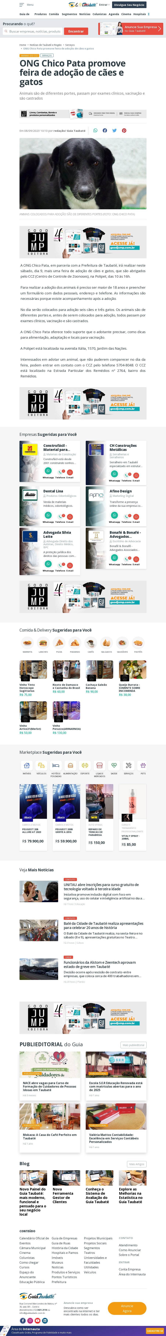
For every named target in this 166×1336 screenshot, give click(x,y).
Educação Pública (32, 1282)
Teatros (89, 1253)
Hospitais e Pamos (65, 1253)
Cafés (90, 644)
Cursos (24, 1267)
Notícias (84, 14)
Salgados (106, 644)
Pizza (59, 644)
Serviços (70, 44)
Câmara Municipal (33, 1248)
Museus (57, 1262)
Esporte (85, 768)
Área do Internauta (132, 1274)
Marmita (27, 644)
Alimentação (70, 768)
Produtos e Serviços (66, 1272)
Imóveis (27, 768)
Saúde (114, 768)
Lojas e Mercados (99, 769)
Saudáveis (122, 644)
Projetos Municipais (98, 1238)
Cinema (126, 14)
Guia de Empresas (64, 1238)
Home (23, 44)
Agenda (114, 14)
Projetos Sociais (95, 1243)
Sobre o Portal (129, 1255)
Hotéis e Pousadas (56, 769)
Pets (143, 768)
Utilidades (91, 1267)
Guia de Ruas (61, 1243)
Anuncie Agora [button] (127, 1308)
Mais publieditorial (133, 1045)
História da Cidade (65, 1248)
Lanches (43, 644)
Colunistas (100, 14)
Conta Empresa (129, 1269)
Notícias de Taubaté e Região (46, 44)
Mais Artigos (136, 1164)
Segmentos (69, 14)
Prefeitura (59, 1282)
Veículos (41, 768)
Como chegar (29, 1262)
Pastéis (138, 644)
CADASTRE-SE (155, 1331)
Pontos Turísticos (64, 1277)
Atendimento (128, 1245)
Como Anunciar (130, 1250)
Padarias (74, 644)
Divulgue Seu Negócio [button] (129, 5)
